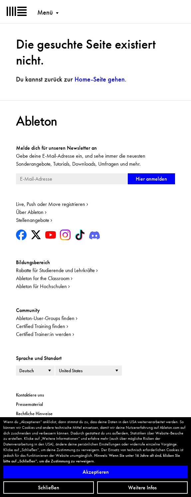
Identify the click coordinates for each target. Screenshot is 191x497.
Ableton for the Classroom (43, 278)
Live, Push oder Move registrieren (50, 204)
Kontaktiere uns (30, 395)
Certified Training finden (40, 326)
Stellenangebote (32, 220)
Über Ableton (30, 212)
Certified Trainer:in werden (43, 334)
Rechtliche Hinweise (34, 413)
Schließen (48, 487)
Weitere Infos (142, 487)
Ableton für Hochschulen (41, 286)
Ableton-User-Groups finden (45, 318)
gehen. (100, 79)
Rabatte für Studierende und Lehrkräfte (55, 270)
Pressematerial (29, 404)
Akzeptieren (96, 471)
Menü (45, 12)
